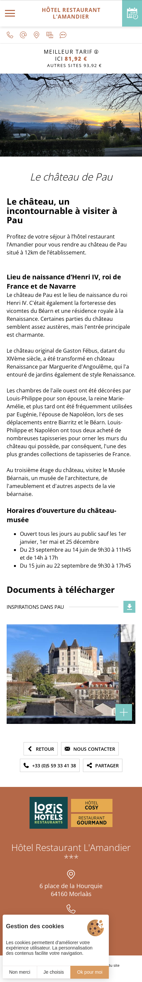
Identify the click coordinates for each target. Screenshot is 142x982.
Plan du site (109, 965)
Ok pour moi (89, 972)
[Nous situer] (36, 35)
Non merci (19, 972)
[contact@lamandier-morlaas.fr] (23, 35)
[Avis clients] (63, 35)
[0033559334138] (10, 35)
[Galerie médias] (49, 35)
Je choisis (53, 972)
